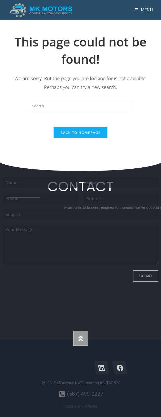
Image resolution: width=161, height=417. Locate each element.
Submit (146, 250)
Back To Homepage (80, 132)
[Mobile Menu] (144, 10)
